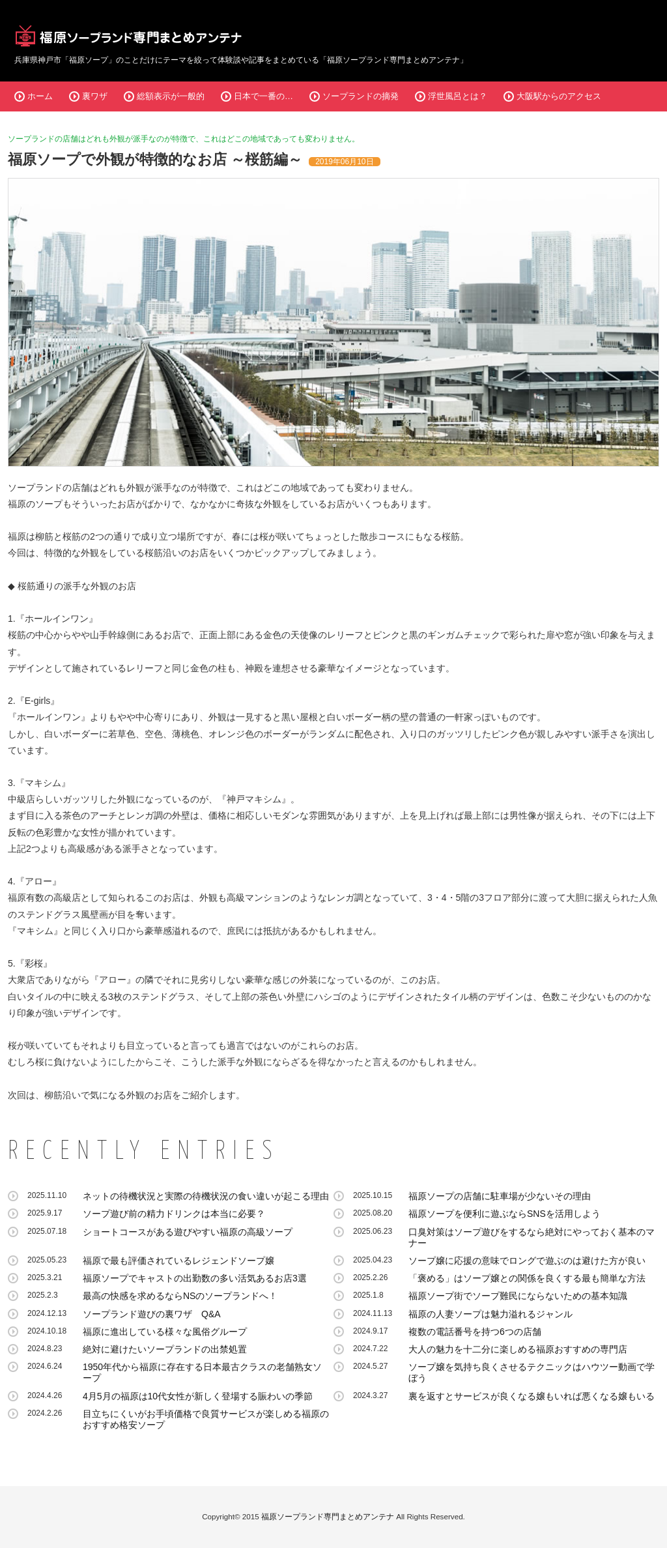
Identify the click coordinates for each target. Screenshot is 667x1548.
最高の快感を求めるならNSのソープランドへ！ (180, 1296)
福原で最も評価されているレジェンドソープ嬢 (178, 1260)
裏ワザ (94, 96)
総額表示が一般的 (171, 96)
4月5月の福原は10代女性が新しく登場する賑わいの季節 (198, 1396)
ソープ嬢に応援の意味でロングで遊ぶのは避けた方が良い (527, 1260)
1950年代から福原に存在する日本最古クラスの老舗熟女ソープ (202, 1372)
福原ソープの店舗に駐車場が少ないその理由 (499, 1196)
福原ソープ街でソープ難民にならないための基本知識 (517, 1296)
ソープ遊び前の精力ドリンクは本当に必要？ (174, 1213)
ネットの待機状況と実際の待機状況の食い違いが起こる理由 (206, 1196)
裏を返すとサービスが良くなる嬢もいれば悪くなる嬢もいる (531, 1396)
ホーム (40, 96)
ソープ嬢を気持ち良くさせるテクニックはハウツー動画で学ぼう (531, 1372)
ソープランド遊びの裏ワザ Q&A (152, 1314)
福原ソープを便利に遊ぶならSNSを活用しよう (504, 1213)
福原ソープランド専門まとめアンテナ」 (397, 60)
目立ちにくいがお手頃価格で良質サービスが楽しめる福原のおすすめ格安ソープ (206, 1419)
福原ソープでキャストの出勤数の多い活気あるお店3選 (195, 1278)
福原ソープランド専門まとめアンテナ (327, 1516)
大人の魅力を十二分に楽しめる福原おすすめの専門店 (517, 1349)
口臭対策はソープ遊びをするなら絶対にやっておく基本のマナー (531, 1237)
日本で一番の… (263, 96)
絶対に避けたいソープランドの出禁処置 (165, 1349)
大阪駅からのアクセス (559, 96)
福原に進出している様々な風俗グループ (165, 1331)
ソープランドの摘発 (360, 96)
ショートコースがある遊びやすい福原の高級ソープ (187, 1232)
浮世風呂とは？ (457, 96)
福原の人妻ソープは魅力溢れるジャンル (490, 1314)
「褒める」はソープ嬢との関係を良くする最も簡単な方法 (527, 1278)
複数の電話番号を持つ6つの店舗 (474, 1331)
